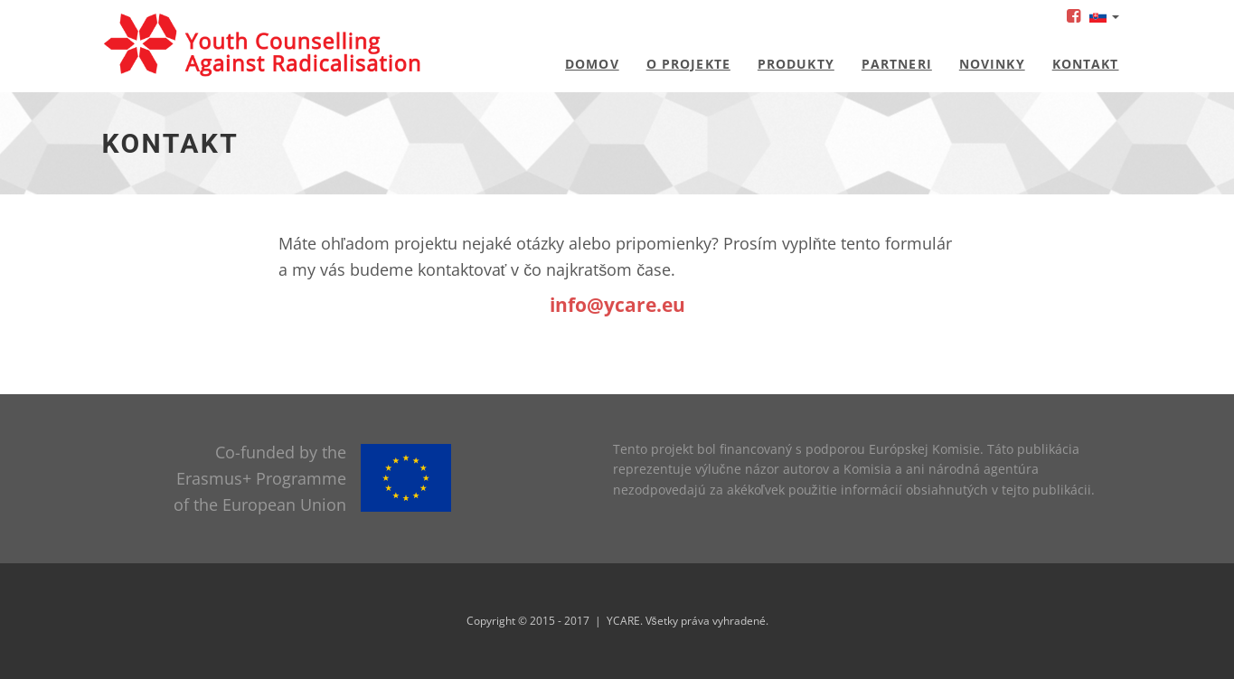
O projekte (688, 63)
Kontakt (1085, 63)
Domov (592, 63)
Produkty (796, 63)
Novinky (992, 63)
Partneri (897, 63)
